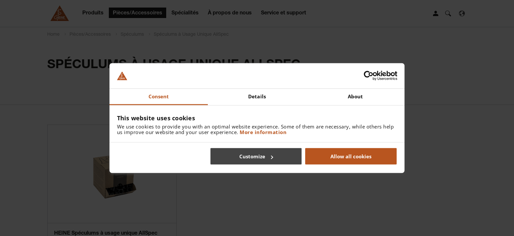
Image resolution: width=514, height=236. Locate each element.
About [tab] (355, 96)
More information (263, 131)
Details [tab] (257, 96)
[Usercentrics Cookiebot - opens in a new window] (368, 76)
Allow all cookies (350, 156)
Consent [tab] (158, 96)
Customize (256, 156)
